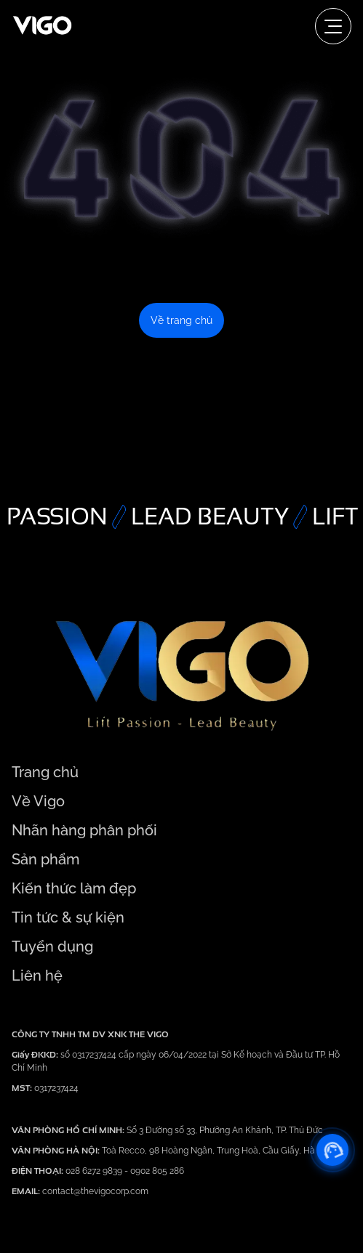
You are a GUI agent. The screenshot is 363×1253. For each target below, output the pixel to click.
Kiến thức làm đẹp (74, 888)
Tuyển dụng (52, 946)
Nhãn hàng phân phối (84, 830)
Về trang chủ (181, 320)
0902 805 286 (157, 1171)
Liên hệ (37, 975)
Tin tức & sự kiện (68, 917)
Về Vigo (38, 801)
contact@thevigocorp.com (94, 1191)
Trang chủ (45, 772)
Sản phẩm (45, 859)
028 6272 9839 (94, 1171)
